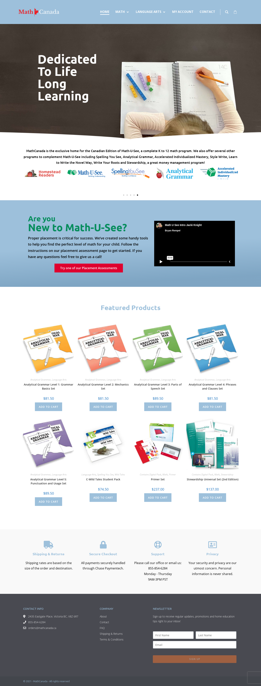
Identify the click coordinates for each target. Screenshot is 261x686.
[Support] (158, 545)
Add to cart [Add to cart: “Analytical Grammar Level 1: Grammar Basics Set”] (48, 407)
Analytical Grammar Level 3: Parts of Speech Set (158, 386)
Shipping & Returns (48, 554)
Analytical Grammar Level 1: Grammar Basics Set (48, 386)
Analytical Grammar (40, 379)
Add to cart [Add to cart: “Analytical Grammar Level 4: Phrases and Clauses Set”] (212, 407)
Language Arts (59, 379)
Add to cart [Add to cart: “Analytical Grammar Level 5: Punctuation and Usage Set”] (48, 501)
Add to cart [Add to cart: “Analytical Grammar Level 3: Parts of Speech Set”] (158, 407)
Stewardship (227, 474)
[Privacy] (212, 545)
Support (158, 554)
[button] (27, 173)
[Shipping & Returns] (48, 545)
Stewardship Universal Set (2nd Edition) (212, 479)
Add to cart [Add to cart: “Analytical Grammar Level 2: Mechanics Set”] (103, 407)
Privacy (212, 554)
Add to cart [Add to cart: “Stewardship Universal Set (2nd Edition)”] (212, 497)
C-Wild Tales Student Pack (103, 479)
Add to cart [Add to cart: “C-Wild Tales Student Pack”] (103, 497)
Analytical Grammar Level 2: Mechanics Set (103, 386)
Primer (172, 474)
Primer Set (158, 479)
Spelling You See (105, 474)
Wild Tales (120, 474)
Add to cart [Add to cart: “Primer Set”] (158, 497)
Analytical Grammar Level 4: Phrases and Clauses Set (212, 386)
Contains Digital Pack (150, 474)
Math (165, 474)
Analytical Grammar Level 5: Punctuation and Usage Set (48, 481)
